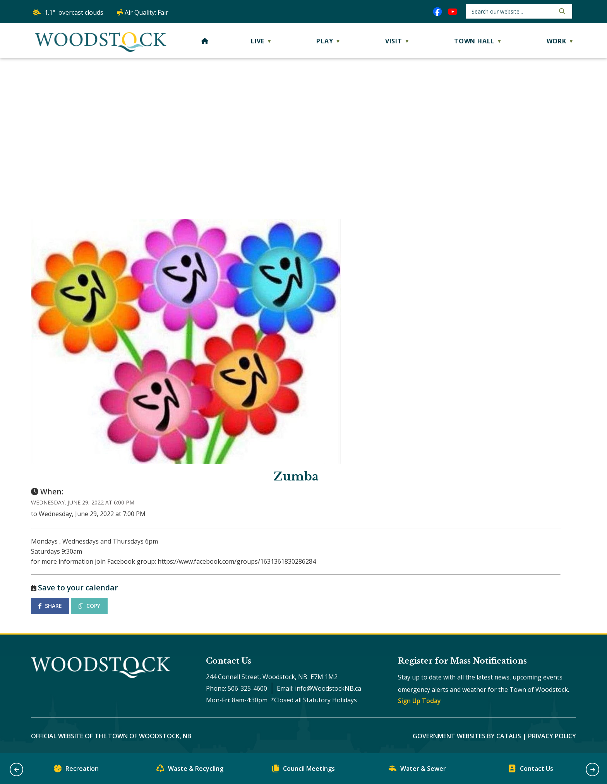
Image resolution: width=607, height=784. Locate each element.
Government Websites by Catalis (467, 736)
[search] (512, 11)
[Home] (205, 41)
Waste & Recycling (189, 770)
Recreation (76, 770)
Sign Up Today (419, 701)
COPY (89, 605)
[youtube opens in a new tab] (452, 11)
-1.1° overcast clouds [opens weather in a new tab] (72, 12)
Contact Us (530, 770)
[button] (561, 11)
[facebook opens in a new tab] (437, 11)
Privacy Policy (552, 736)
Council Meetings (303, 770)
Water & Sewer (417, 770)
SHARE (50, 605)
